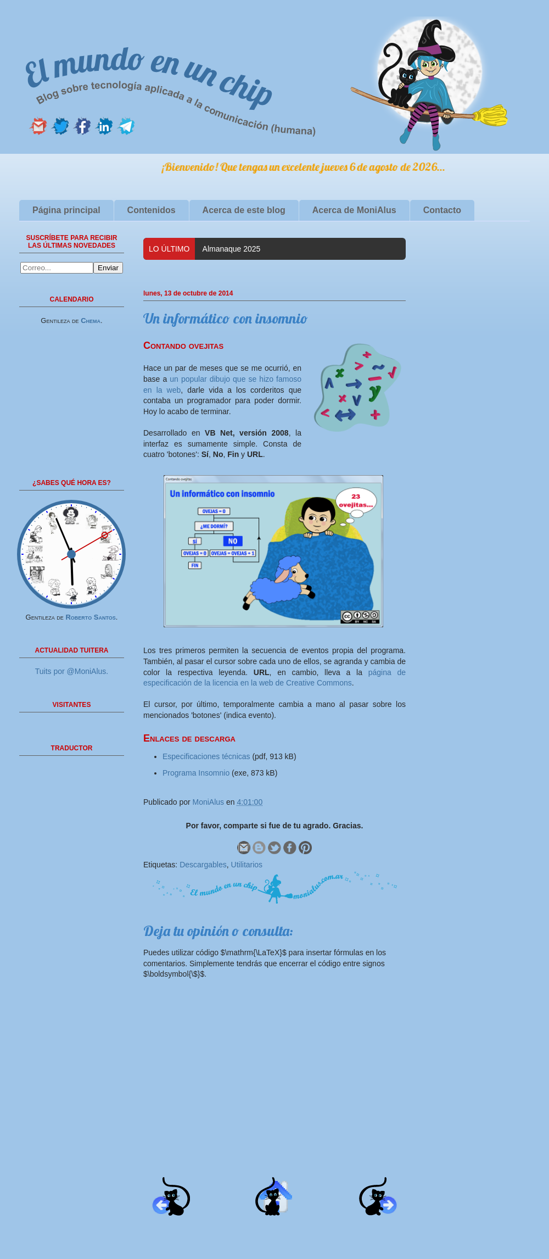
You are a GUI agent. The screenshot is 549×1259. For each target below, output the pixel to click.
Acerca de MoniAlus (354, 210)
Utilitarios (247, 864)
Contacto (442, 210)
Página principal (66, 210)
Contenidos (151, 210)
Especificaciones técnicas (206, 756)
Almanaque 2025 (232, 248)
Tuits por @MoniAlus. (72, 671)
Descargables (203, 864)
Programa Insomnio (196, 772)
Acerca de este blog (244, 210)
